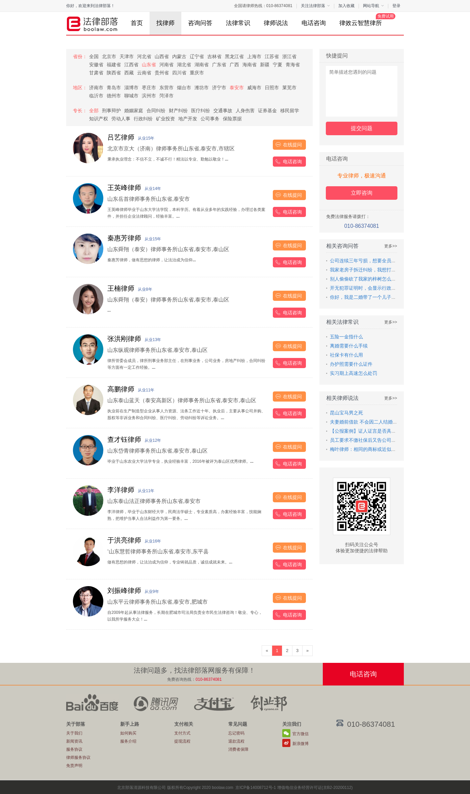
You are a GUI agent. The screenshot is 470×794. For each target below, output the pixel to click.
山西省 (162, 56)
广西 (234, 64)
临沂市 (96, 95)
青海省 (293, 64)
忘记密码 (236, 733)
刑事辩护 (111, 110)
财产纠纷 (178, 110)
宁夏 (277, 64)
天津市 (127, 56)
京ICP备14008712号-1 (255, 787)
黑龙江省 (234, 56)
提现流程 (182, 741)
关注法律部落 (315, 5)
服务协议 (74, 749)
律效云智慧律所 (364, 19)
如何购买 (128, 733)
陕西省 (114, 72)
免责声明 (74, 765)
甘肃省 (96, 72)
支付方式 (182, 733)
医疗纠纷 (200, 110)
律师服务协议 (78, 757)
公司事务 (210, 118)
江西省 (131, 64)
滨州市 (149, 95)
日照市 (272, 87)
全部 (94, 110)
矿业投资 (165, 118)
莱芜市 (289, 87)
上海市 (254, 56)
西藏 (129, 72)
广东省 (219, 64)
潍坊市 (201, 87)
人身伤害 (245, 110)
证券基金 (267, 110)
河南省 (166, 64)
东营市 (166, 87)
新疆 (264, 64)
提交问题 (361, 128)
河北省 (144, 56)
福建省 (114, 64)
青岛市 (114, 87)
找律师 (165, 23)
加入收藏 (346, 5)
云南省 (144, 72)
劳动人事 (120, 118)
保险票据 (232, 118)
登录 (396, 5)
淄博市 (131, 87)
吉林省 (214, 56)
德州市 (114, 95)
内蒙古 (179, 56)
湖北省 (184, 64)
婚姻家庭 (133, 110)
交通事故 (222, 110)
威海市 (254, 87)
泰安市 (237, 87)
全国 (94, 56)
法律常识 (238, 23)
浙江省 (289, 56)
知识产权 (98, 118)
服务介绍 (128, 741)
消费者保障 (238, 749)
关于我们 (74, 733)
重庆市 (197, 72)
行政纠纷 (143, 118)
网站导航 (373, 5)
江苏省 (272, 56)
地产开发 (187, 118)
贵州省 (162, 72)
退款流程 (236, 741)
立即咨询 (361, 193)
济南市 (96, 87)
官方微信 (300, 733)
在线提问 (292, 144)
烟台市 (184, 87)
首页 (137, 23)
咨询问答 (200, 23)
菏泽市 (166, 95)
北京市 (109, 56)
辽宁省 (197, 56)
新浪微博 (300, 743)
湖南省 (201, 64)
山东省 (149, 64)
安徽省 (96, 64)
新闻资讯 (74, 741)
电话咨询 (314, 23)
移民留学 (289, 110)
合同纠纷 (156, 110)
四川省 (179, 72)
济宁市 (219, 87)
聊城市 (131, 95)
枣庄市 (149, 87)
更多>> (390, 246)
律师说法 (276, 23)
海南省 (249, 64)
